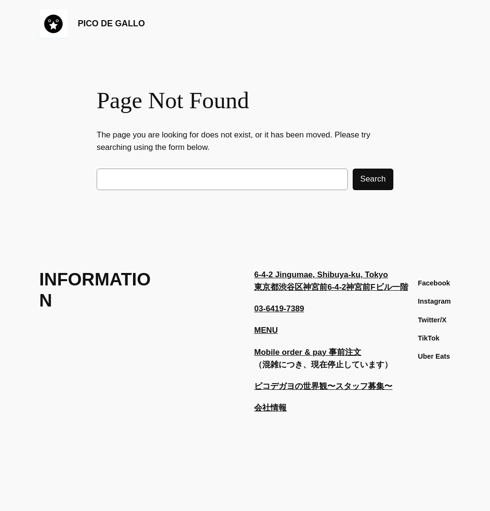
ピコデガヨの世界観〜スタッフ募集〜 (323, 386)
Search (373, 178)
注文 (353, 352)
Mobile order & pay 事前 (299, 352)
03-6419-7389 (279, 308)
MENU (266, 330)
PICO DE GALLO (111, 23)
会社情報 (270, 407)
